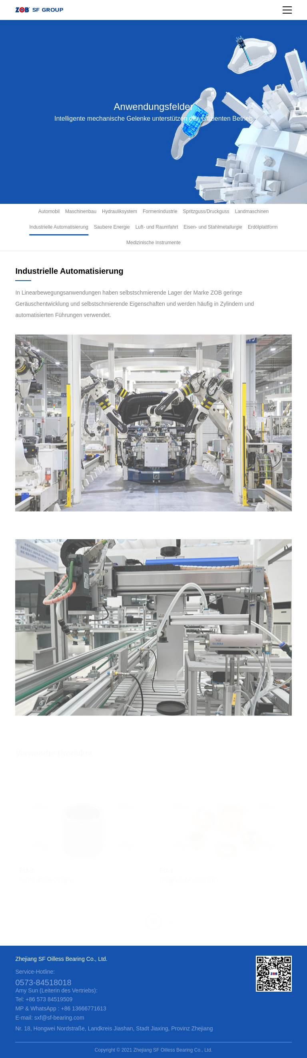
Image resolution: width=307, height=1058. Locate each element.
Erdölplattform (263, 227)
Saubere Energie (112, 227)
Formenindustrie (160, 211)
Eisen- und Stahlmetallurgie (212, 227)
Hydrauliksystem (119, 211)
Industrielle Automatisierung (58, 227)
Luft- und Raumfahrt (157, 227)
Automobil (49, 211)
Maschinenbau (80, 211)
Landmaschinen (252, 211)
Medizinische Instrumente (153, 242)
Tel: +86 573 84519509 (43, 999)
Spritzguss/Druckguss (206, 211)
